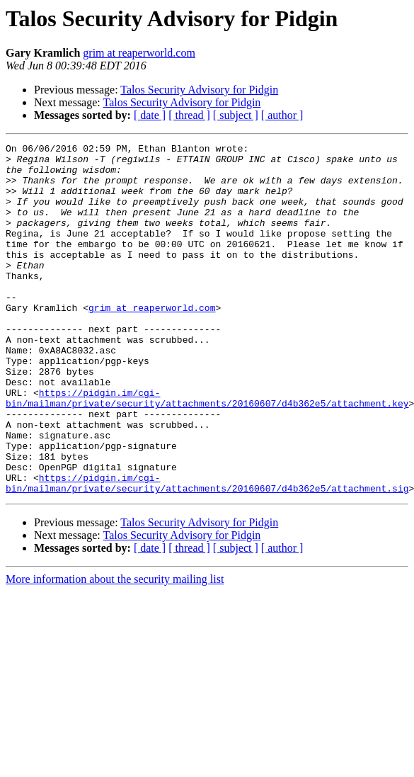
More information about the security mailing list (115, 649)
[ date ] (150, 115)
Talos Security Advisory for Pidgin (199, 90)
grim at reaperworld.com (139, 53)
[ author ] (282, 115)
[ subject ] (235, 115)
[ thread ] (189, 115)
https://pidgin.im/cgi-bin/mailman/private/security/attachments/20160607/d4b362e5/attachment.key (207, 450)
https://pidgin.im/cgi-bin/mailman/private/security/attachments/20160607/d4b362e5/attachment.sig (207, 552)
